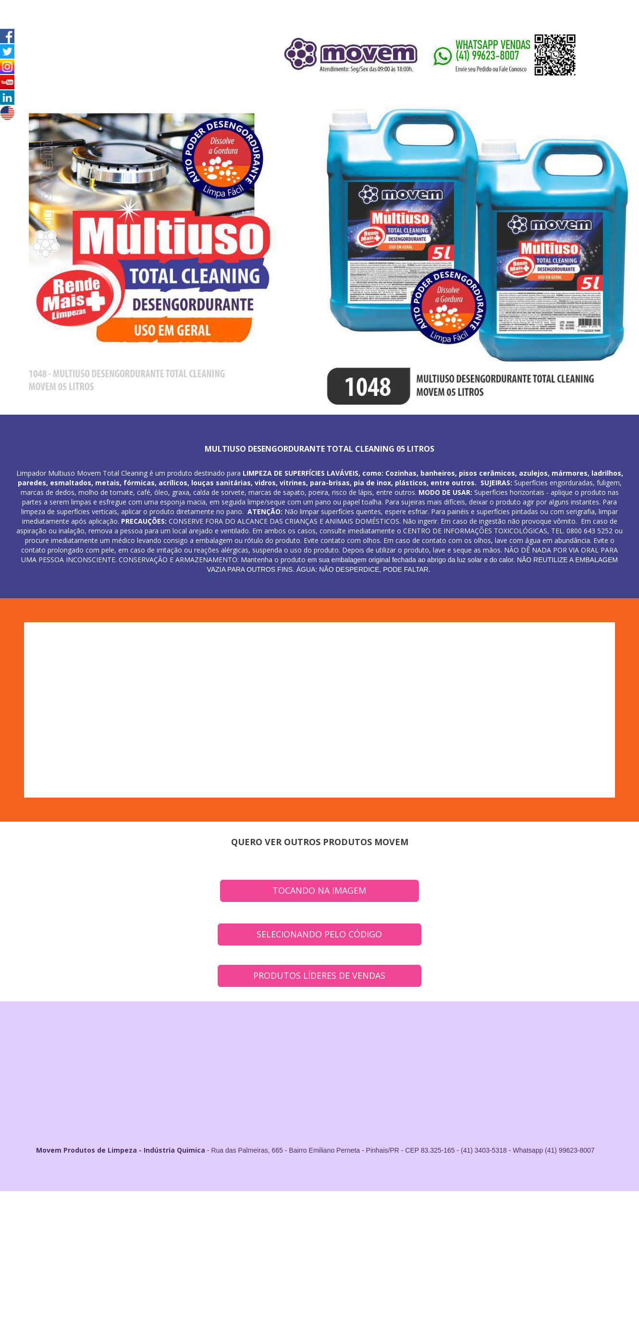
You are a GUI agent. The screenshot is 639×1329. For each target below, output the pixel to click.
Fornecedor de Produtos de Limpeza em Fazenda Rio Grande (389, 1231)
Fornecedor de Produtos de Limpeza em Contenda (70, 1240)
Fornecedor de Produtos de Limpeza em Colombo (313, 1221)
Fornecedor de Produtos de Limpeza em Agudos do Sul (256, 1240)
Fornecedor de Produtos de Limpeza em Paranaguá (552, 1250)
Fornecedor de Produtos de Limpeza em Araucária (130, 1221)
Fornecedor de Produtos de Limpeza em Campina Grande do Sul (278, 1231)
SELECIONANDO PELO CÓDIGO (319, 934)
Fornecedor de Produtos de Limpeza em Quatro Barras (71, 1231)
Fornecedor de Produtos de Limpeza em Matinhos (273, 1250)
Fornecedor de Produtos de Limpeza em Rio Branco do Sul (170, 1231)
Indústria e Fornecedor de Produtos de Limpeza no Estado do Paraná (64, 1259)
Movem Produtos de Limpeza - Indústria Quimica (120, 1150)
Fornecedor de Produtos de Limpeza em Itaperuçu (486, 1231)
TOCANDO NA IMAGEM (319, 890)
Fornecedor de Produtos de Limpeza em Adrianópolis (161, 1240)
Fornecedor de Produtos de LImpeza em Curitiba (556, 1211)
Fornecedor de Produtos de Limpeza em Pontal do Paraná (367, 1250)
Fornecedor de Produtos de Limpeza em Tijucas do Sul (442, 1240)
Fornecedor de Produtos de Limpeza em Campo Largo (222, 1221)
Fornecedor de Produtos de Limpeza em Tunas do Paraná (541, 1240)
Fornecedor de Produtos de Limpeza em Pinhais (508, 1221)
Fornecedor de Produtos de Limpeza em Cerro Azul (349, 1240)
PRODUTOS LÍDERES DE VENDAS (319, 975)
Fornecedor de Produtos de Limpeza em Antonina (461, 1250)
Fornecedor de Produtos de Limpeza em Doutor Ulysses (90, 1250)
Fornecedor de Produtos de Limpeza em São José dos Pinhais (411, 1221)
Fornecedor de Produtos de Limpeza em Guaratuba (184, 1250)
